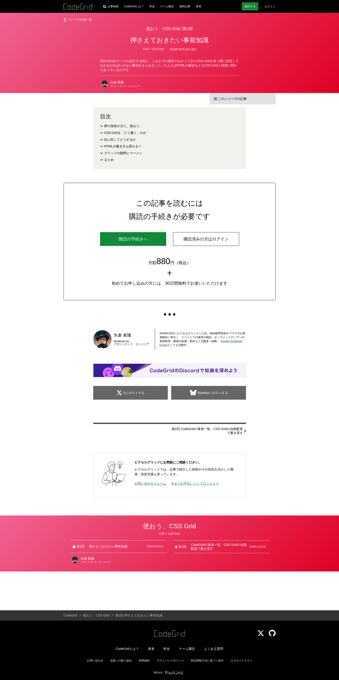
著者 (198, 6)
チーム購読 (167, 6)
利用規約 (144, 660)
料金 (152, 6)
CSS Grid (158, 49)
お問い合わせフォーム (150, 483)
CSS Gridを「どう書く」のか (125, 133)
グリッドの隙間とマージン (123, 153)
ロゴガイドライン (241, 660)
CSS (146, 49)
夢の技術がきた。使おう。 (123, 126)
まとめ (109, 160)
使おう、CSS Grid (163, 29)
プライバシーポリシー (170, 660)
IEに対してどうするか (120, 139)
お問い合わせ (95, 660)
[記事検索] (111, 6)
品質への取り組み (121, 660)
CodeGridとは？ (134, 6)
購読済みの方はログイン (206, 239)
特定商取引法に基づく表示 (207, 660)
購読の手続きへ (133, 239)
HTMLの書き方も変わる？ (123, 146)
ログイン (269, 6)
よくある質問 (213, 649)
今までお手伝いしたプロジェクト (195, 483)
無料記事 (184, 6)
